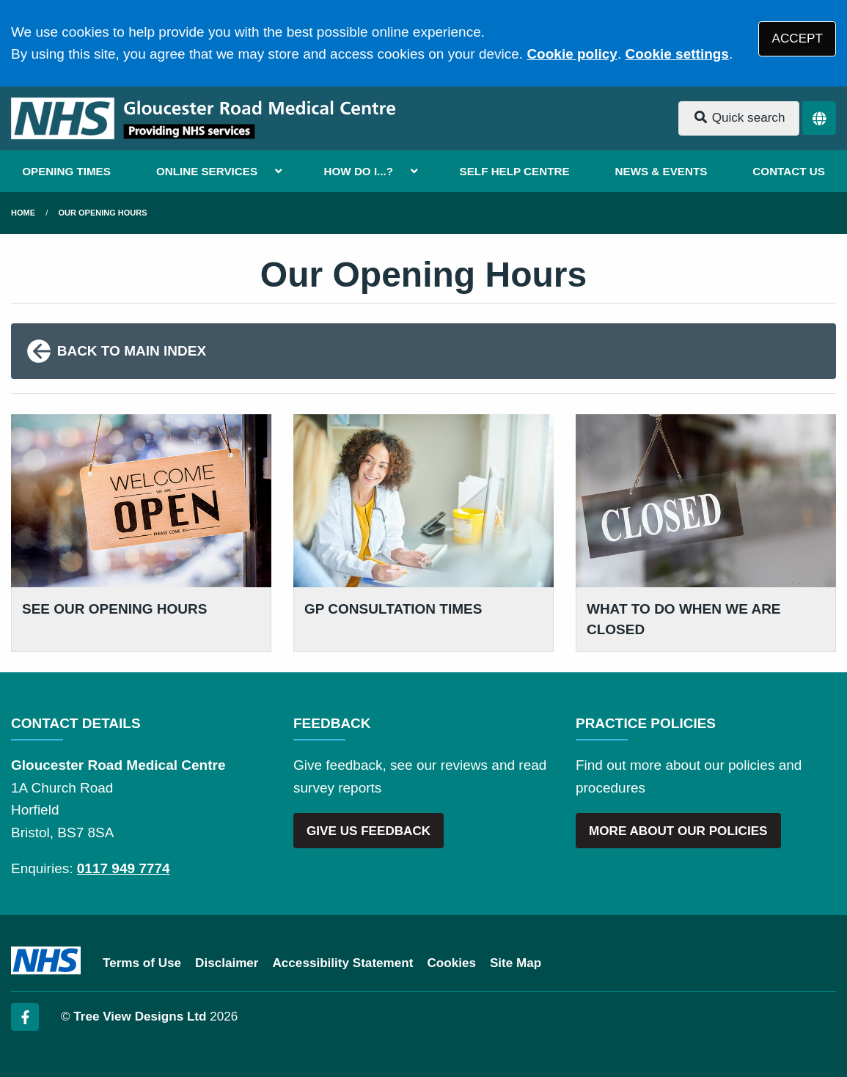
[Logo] (203, 118)
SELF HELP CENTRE (515, 171)
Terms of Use (142, 963)
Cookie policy (572, 54)
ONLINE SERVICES (206, 171)
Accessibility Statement (343, 963)
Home (23, 212)
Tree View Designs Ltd (139, 1016)
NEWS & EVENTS (661, 171)
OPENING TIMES (66, 171)
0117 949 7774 (123, 868)
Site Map (515, 963)
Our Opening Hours (103, 212)
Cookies (451, 963)
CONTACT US (788, 171)
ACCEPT (797, 38)
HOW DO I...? (359, 171)
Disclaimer (226, 963)
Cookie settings (676, 54)
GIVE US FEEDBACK (368, 831)
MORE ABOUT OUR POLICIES (678, 831)
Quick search (739, 118)
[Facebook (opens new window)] (25, 1017)
